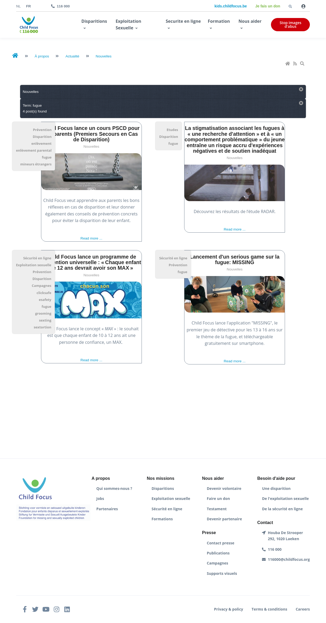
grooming (43, 313)
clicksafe (44, 292)
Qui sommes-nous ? (114, 488)
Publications (218, 553)
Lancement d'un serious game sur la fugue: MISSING (234, 259)
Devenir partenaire (224, 518)
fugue (47, 157)
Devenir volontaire (224, 488)
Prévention (42, 129)
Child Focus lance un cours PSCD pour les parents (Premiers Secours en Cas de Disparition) (91, 133)
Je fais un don (267, 6)
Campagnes (41, 285)
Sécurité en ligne (37, 258)
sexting (45, 320)
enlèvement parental (34, 150)
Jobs (100, 498)
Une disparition (276, 488)
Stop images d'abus (290, 24)
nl (18, 6)
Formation (219, 21)
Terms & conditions (269, 609)
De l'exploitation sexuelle (285, 498)
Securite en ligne (183, 21)
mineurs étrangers (36, 164)
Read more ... (91, 238)
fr (28, 6)
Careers (303, 609)
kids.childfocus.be (231, 6)
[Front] (29, 25)
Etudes (172, 129)
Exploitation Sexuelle (128, 24)
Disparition (42, 136)
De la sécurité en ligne (282, 508)
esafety (45, 299)
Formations (162, 518)
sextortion (42, 327)
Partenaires (107, 508)
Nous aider (249, 21)
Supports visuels (222, 573)
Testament (217, 508)
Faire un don (218, 498)
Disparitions (94, 21)
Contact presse (220, 542)
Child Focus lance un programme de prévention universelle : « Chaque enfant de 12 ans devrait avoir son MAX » (91, 262)
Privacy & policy (228, 609)
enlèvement (41, 143)
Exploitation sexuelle (33, 265)
